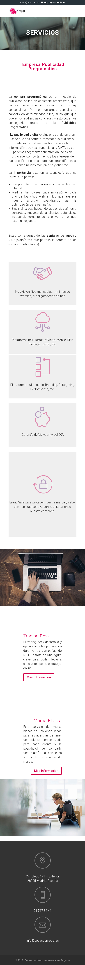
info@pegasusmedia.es (42, 940)
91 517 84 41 (42, 911)
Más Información (39, 677)
